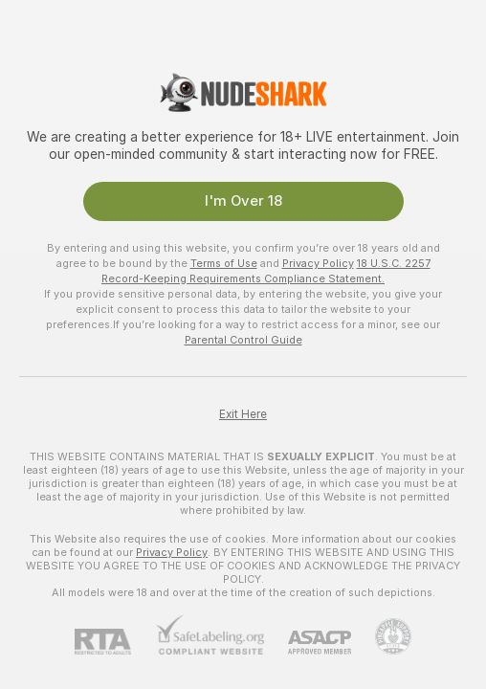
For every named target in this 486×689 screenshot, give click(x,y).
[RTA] (115, 642)
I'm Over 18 (243, 201)
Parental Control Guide (243, 339)
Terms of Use (223, 263)
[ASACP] (307, 643)
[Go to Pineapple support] (381, 636)
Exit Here (243, 414)
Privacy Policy (318, 263)
